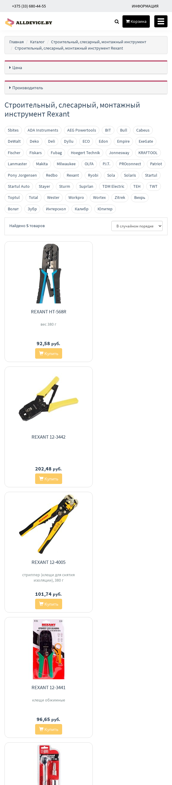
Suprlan (86, 186)
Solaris (130, 175)
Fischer (14, 152)
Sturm (64, 186)
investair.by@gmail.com (133, 701)
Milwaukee (66, 163)
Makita (42, 163)
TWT (153, 186)
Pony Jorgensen (22, 175)
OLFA (89, 163)
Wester (53, 197)
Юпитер (105, 208)
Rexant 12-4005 (43, 437)
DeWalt (14, 141)
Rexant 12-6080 (43, 562)
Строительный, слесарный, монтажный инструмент (98, 41)
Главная (16, 41)
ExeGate (146, 141)
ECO (86, 141)
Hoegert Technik (85, 152)
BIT (108, 130)
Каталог (37, 41)
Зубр (32, 208)
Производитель (27, 87)
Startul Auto (19, 186)
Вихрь (139, 197)
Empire (123, 141)
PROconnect (130, 163)
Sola (111, 175)
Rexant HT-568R (43, 311)
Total (33, 197)
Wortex (99, 197)
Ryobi (93, 175)
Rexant (73, 175)
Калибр (82, 208)
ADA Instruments (43, 130)
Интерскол (56, 208)
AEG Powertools (81, 130)
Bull (123, 130)
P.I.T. (106, 163)
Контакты (76, 671)
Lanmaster (17, 163)
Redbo (52, 175)
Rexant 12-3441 (129, 437)
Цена (17, 67)
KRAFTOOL (148, 152)
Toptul (14, 197)
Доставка (76, 679)
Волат (13, 208)
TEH (136, 186)
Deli (51, 141)
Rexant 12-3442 (129, 311)
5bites (13, 130)
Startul (151, 175)
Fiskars (35, 152)
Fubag (56, 152)
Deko (34, 141)
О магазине (77, 686)
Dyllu (69, 141)
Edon (103, 141)
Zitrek (120, 197)
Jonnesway (119, 152)
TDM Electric (113, 186)
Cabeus (142, 130)
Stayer (44, 186)
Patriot (156, 163)
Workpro (76, 197)
